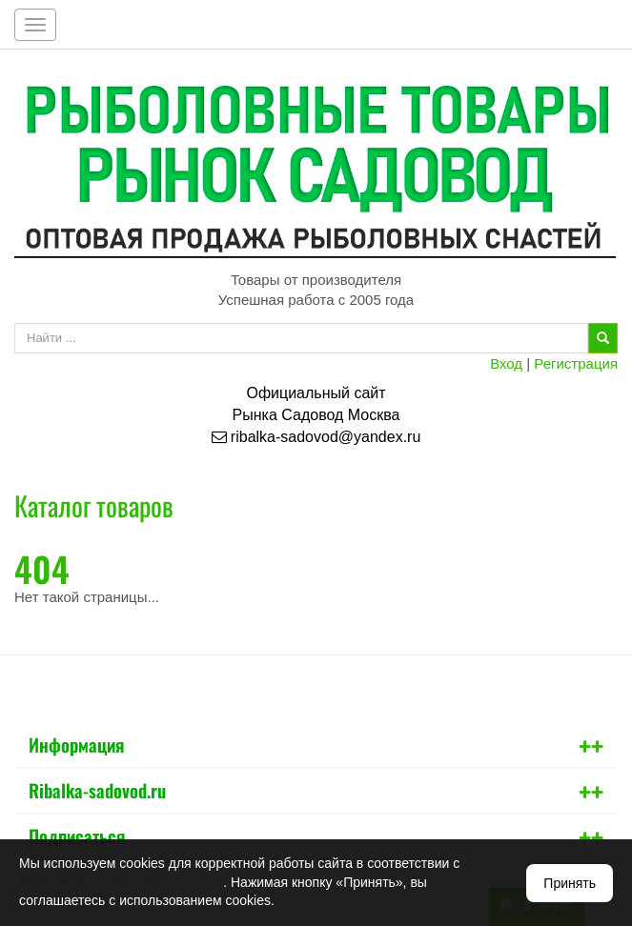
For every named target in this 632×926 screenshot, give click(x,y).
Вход (506, 363)
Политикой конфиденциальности (121, 882)
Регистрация (576, 363)
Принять (569, 883)
